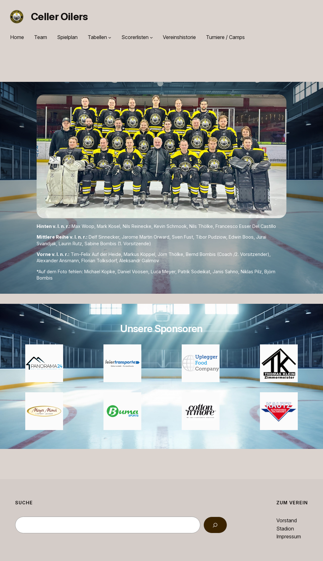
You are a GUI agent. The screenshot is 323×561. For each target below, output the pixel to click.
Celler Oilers (59, 16)
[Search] (215, 525)
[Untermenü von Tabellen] (109, 37)
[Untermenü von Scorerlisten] (151, 37)
